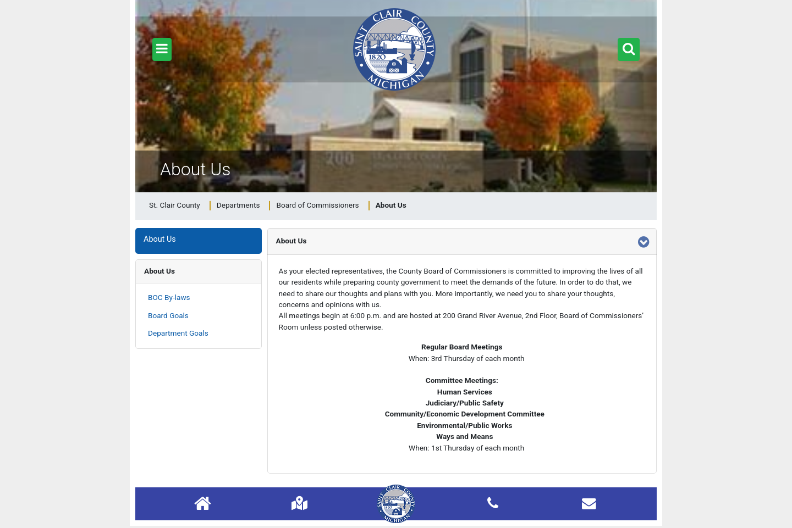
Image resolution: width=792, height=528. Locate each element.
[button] (162, 49)
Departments (238, 205)
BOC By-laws (169, 297)
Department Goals (178, 333)
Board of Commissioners (317, 205)
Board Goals (168, 315)
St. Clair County (174, 205)
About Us (159, 270)
